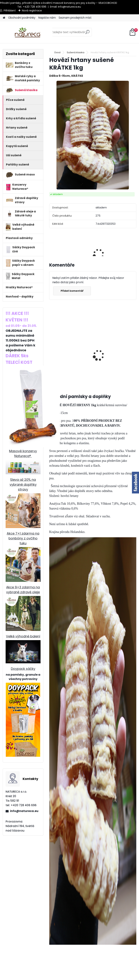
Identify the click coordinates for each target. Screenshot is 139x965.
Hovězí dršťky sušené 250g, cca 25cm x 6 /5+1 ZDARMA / (102, 354)
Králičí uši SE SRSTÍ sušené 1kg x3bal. (81, 348)
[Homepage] (4, 17)
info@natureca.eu (69, 7)
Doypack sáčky (23, 668)
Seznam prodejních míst (75, 18)
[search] (87, 33)
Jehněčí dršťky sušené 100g (60, 344)
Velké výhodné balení (23, 636)
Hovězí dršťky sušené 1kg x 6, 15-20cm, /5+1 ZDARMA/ (125, 352)
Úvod (57, 52)
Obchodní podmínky (21, 18)
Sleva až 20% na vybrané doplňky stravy (23, 484)
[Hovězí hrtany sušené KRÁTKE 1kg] (92, 135)
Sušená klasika (75, 52)
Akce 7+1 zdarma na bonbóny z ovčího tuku (23, 538)
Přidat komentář (72, 291)
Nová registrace (32, 10)
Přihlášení (10, 10)
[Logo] (27, 32)
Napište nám (47, 18)
